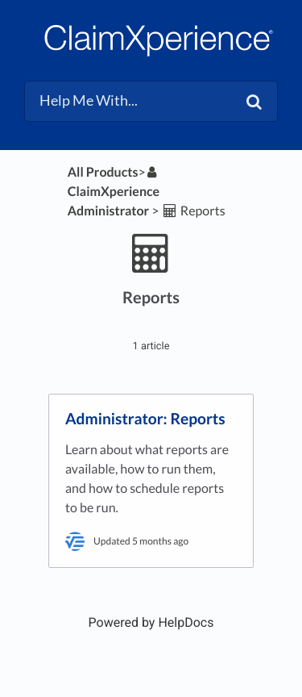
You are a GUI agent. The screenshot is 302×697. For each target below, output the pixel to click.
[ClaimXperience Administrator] (114, 192)
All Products (103, 172)
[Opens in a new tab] (151, 622)
